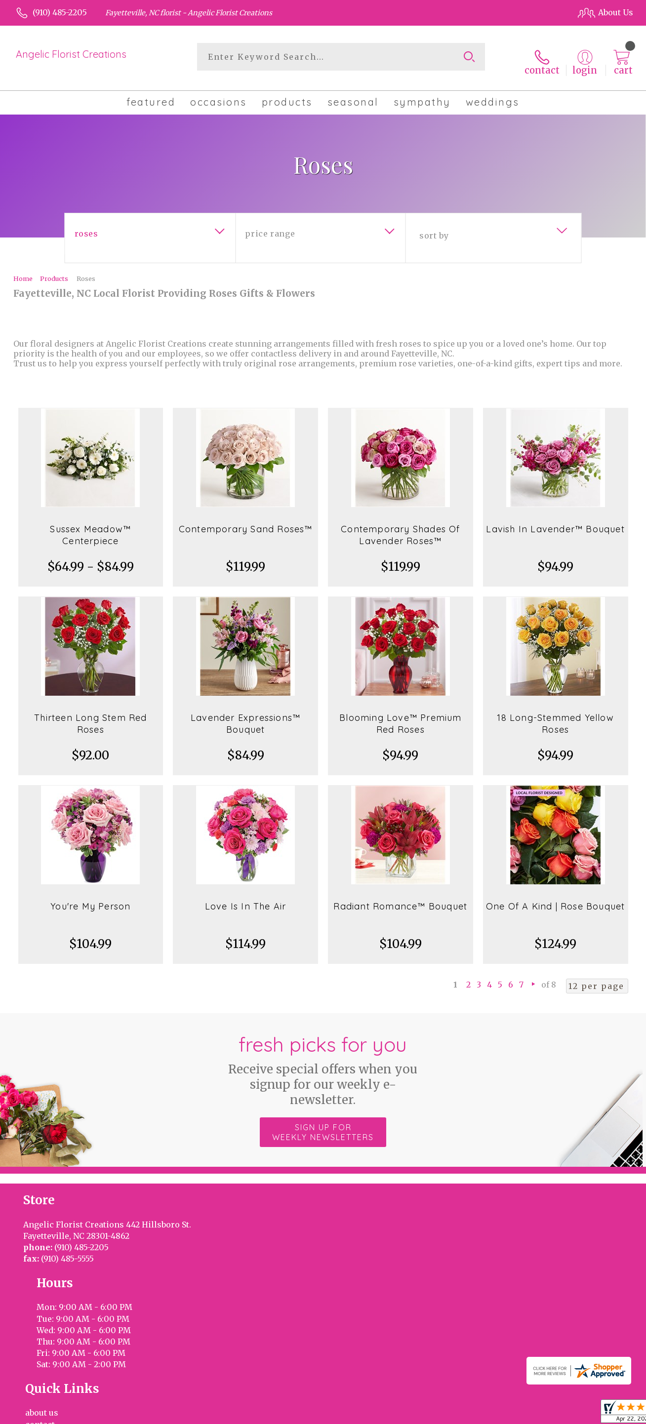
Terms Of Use (405, 1414)
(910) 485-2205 (60, 12)
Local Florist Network (540, 1414)
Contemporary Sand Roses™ (246, 521)
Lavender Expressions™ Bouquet (245, 715)
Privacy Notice (465, 1414)
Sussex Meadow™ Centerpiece (90, 527)
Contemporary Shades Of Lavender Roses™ (400, 527)
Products (54, 271)
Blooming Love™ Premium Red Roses (400, 715)
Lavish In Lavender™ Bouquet (555, 521)
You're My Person (90, 898)
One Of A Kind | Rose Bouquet (555, 898)
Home (23, 271)
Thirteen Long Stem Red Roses (90, 715)
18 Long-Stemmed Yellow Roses (555, 715)
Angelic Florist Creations (71, 54)
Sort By (433, 228)
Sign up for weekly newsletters (323, 1124)
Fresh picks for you (323, 1062)
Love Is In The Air (245, 898)
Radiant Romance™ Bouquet (400, 898)
